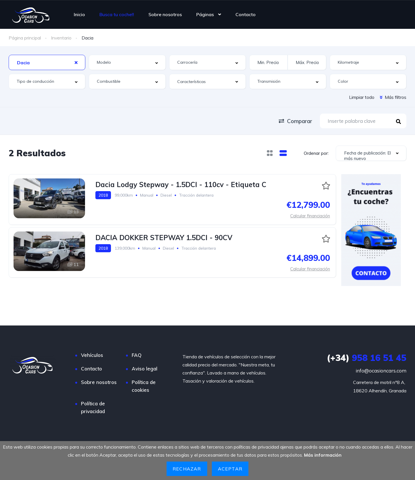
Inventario (61, 38)
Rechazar (187, 469)
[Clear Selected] (76, 62)
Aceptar (230, 469)
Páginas (205, 14)
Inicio (79, 14)
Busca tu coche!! (116, 14)
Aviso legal (144, 368)
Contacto (245, 14)
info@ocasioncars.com (381, 370)
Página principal (25, 38)
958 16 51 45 (366, 357)
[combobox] (47, 62)
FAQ (137, 355)
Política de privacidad (93, 407)
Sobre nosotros (165, 14)
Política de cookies (144, 386)
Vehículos (92, 355)
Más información (323, 455)
